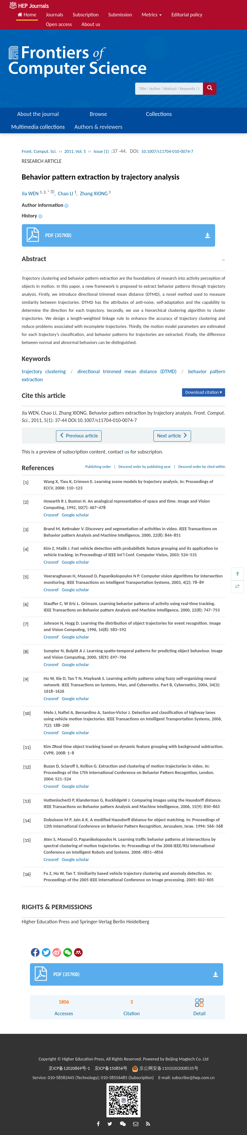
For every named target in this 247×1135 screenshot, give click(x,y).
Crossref (51, 515)
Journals (54, 15)
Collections (159, 114)
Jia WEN (31, 193)
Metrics (152, 15)
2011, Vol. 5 (75, 151)
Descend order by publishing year (145, 466)
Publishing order (98, 466)
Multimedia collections (38, 126)
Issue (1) (101, 151)
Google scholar (75, 515)
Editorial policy (186, 15)
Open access (59, 24)
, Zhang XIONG (92, 193)
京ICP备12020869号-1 (69, 1068)
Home (27, 15)
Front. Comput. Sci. (39, 151)
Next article (172, 436)
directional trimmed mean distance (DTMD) (127, 371)
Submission (120, 15)
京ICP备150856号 (111, 1068)
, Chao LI (64, 193)
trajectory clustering (44, 371)
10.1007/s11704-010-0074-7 (167, 151)
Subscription (85, 15)
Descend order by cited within (201, 466)
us (126, 452)
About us (90, 24)
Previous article (78, 436)
